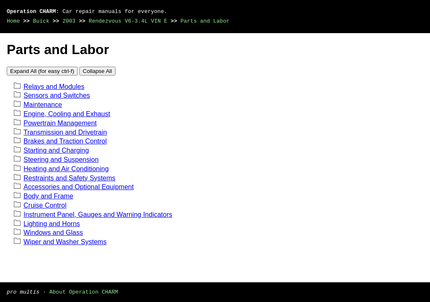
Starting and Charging (56, 150)
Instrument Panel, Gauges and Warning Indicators (98, 214)
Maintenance (43, 104)
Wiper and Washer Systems (65, 241)
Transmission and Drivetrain (65, 132)
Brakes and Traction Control (65, 141)
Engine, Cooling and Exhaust (67, 113)
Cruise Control (45, 205)
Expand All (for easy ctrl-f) (42, 71)
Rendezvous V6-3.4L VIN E (128, 21)
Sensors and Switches (57, 95)
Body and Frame (48, 196)
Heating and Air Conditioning (66, 168)
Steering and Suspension (61, 159)
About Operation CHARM (83, 291)
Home (13, 21)
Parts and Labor (205, 21)
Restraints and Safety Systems (69, 178)
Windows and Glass (53, 232)
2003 (69, 21)
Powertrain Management (60, 123)
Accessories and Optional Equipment (79, 186)
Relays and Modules (54, 86)
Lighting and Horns (52, 223)
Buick (41, 21)
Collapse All (97, 71)
